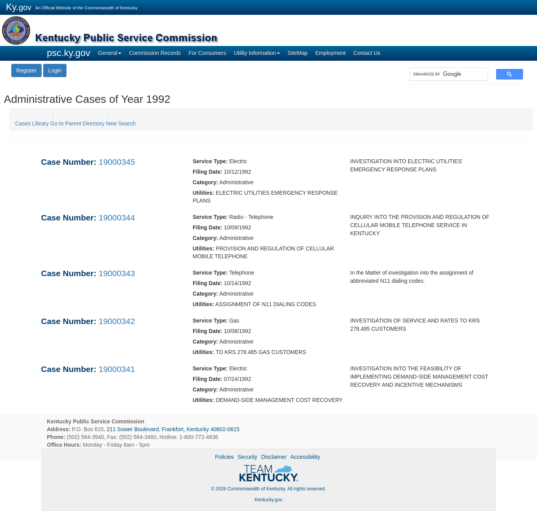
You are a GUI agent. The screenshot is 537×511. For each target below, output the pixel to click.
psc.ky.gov (69, 53)
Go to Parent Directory (77, 123)
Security (247, 457)
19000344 (117, 217)
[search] (444, 74)
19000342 (117, 321)
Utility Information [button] (257, 53)
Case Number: (68, 161)
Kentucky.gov (268, 499)
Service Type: (210, 161)
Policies (224, 457)
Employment (330, 53)
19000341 (117, 369)
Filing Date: (207, 172)
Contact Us (366, 53)
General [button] (109, 53)
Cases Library (32, 123)
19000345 (117, 161)
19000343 (117, 273)
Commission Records (155, 53)
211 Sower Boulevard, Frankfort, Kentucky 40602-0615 (173, 429)
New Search (120, 123)
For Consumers (207, 53)
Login (54, 70)
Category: (205, 182)
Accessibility (305, 457)
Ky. (18, 7)
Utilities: (203, 193)
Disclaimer (274, 457)
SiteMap (298, 53)
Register (26, 70)
